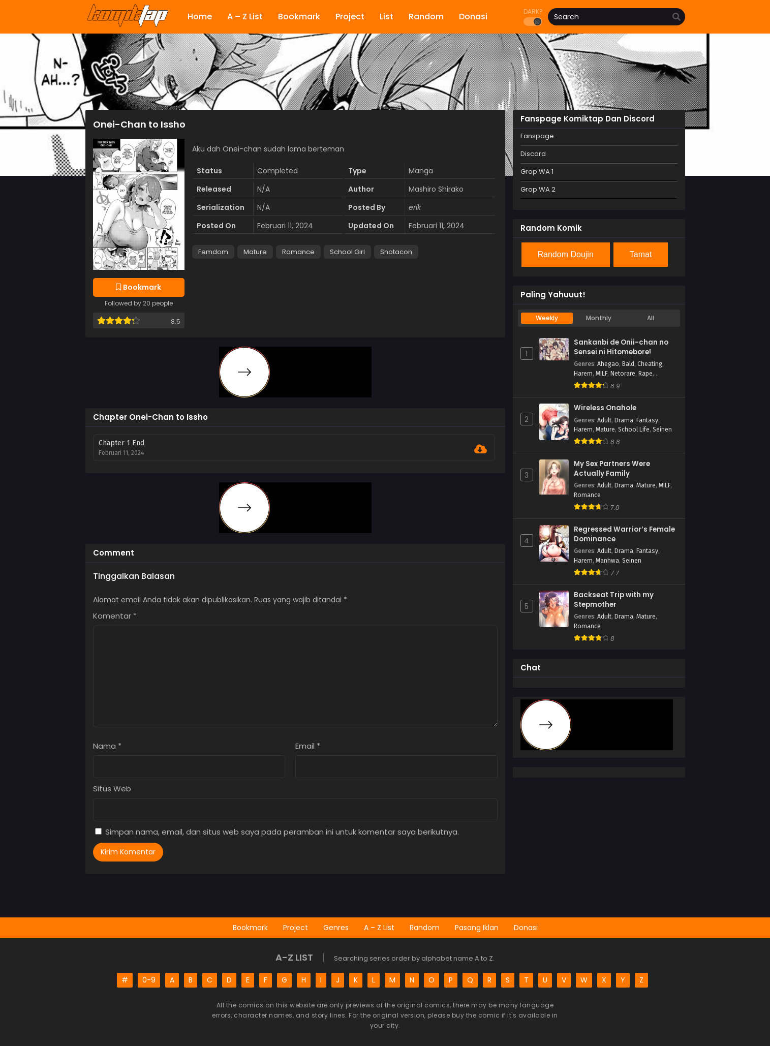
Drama (623, 420)
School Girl (347, 252)
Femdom (213, 252)
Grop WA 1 (536, 171)
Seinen (662, 429)
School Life (634, 429)
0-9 (149, 980)
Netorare (622, 373)
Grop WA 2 (538, 189)
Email (307, 746)
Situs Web (112, 788)
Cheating (649, 363)
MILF (601, 373)
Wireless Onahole (605, 408)
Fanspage (537, 136)
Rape (645, 373)
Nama (107, 746)
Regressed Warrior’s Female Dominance (624, 534)
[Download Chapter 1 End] (480, 449)
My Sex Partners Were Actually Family (612, 468)
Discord (533, 154)
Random (425, 927)
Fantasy (647, 420)
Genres (336, 927)
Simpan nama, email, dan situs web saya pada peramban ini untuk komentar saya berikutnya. (282, 831)
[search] (676, 17)
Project (295, 927)
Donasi (526, 927)
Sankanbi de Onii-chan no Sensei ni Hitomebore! (621, 347)
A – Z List (379, 927)
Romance (298, 252)
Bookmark (250, 927)
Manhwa (607, 560)
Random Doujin (566, 254)
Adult (604, 420)
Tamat (641, 254)
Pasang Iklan (477, 927)
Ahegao (608, 363)
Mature (255, 252)
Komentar (115, 615)
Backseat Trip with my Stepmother (614, 600)
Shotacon (396, 252)
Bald (628, 363)
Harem (583, 373)
